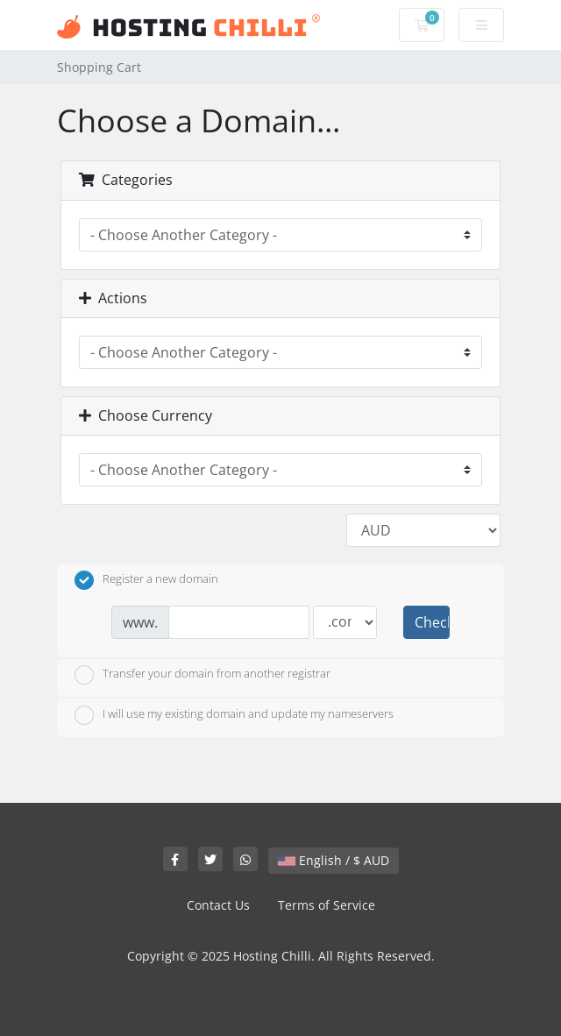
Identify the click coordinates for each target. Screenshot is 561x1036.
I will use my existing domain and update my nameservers (234, 715)
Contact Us (218, 905)
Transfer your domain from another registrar (202, 675)
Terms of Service (326, 905)
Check (432, 622)
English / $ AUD (333, 860)
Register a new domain (146, 580)
